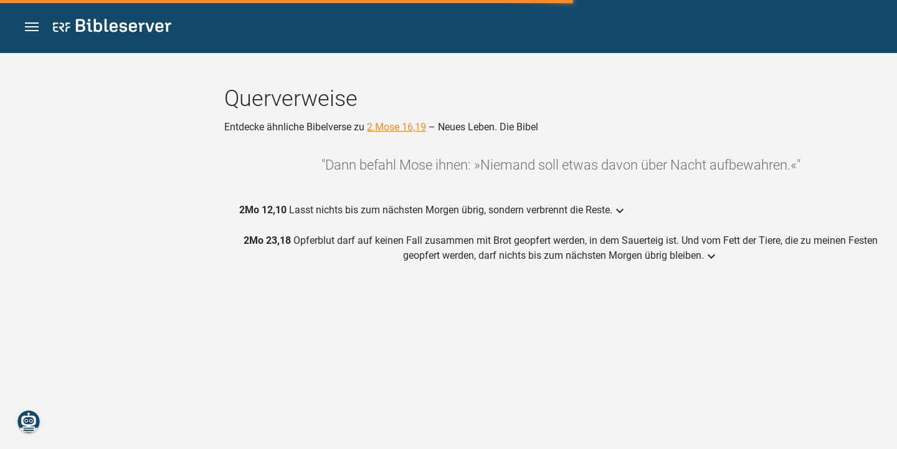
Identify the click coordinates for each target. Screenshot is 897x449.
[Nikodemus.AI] (28, 421)
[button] (32, 27)
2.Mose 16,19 (396, 127)
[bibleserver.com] (112, 27)
